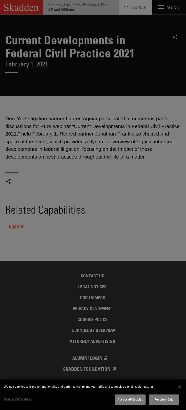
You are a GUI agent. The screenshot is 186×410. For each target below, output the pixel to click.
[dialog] (93, 394)
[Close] (179, 387)
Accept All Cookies (130, 399)
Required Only (164, 399)
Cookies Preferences (18, 399)
